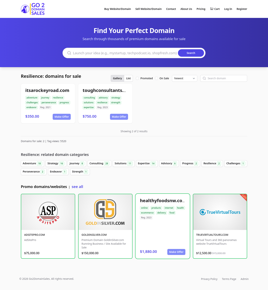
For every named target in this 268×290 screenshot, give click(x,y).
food (172, 212)
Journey (77, 163)
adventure (31, 97)
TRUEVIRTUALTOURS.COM (212, 234)
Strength (80, 172)
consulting (89, 97)
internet (169, 207)
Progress (190, 163)
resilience (58, 97)
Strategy (55, 163)
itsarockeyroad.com (47, 90)
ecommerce (147, 212)
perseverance (49, 102)
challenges (32, 102)
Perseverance (34, 172)
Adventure (32, 163)
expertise (89, 107)
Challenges (235, 163)
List (128, 78)
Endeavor (58, 172)
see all (77, 186)
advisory (103, 97)
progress (64, 102)
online (144, 207)
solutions (88, 102)
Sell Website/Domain (148, 9)
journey (45, 97)
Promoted (146, 78)
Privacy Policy (209, 279)
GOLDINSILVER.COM (94, 234)
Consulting (99, 163)
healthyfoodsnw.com (163, 200)
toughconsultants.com (108, 90)
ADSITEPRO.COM (34, 234)
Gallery (117, 78)
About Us (186, 9)
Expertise (147, 163)
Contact (171, 9)
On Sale (164, 78)
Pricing (201, 9)
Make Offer (62, 116)
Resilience (212, 163)
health (180, 207)
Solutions (124, 163)
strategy (115, 97)
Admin (245, 279)
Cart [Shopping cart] (215, 9)
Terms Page (229, 279)
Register (242, 9)
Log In (228, 9)
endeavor (31, 107)
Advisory (169, 163)
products (156, 207)
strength (115, 102)
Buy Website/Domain (117, 9)
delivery (161, 212)
